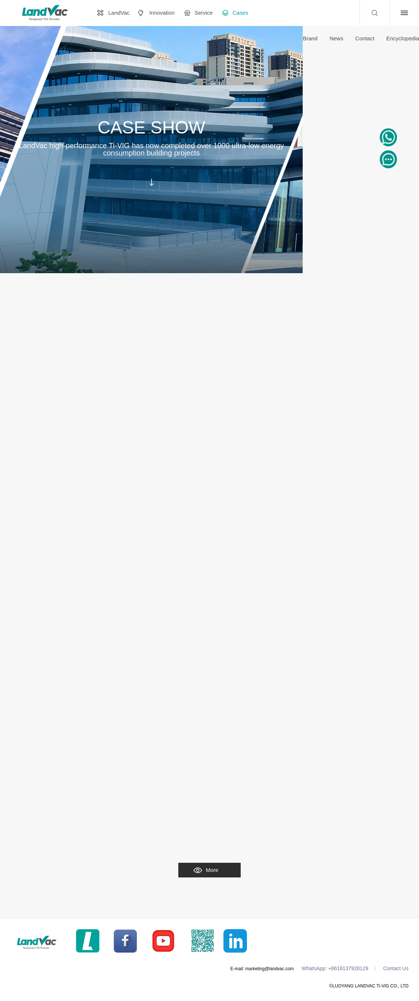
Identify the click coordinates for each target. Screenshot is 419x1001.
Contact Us (395, 968)
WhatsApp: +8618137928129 (335, 968)
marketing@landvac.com (269, 968)
